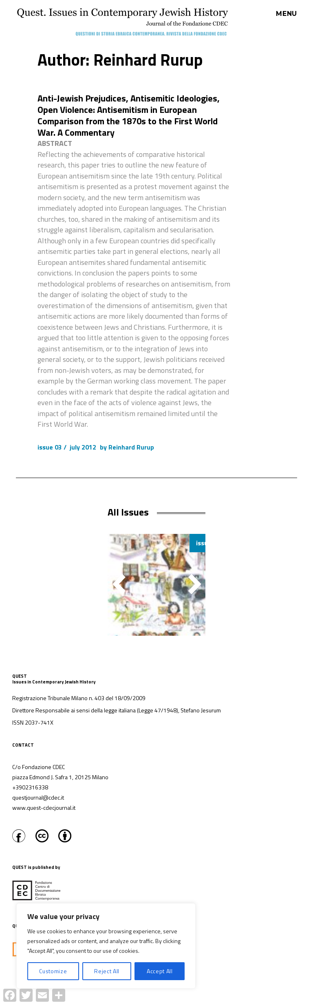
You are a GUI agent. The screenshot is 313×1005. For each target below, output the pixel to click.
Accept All (160, 971)
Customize (53, 971)
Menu (286, 14)
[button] (194, 584)
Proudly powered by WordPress (152, 1000)
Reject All (106, 971)
